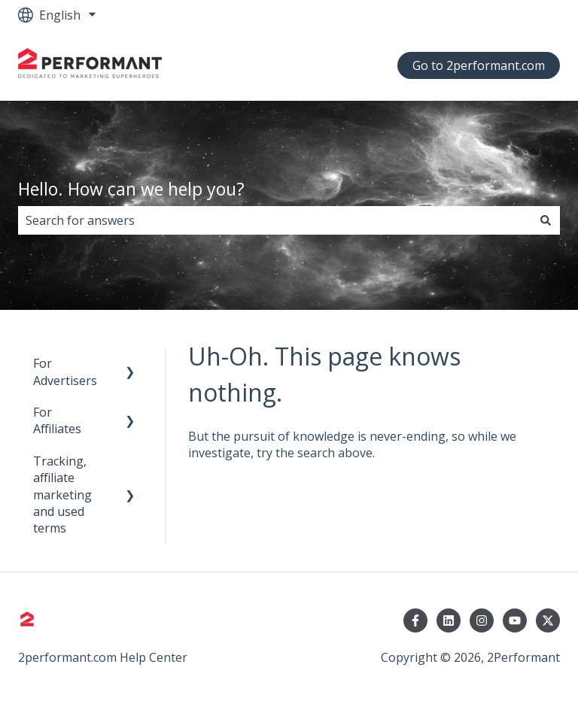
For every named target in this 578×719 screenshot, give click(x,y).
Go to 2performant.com (478, 65)
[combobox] (274, 220)
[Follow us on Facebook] (415, 620)
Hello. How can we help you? (131, 189)
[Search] (545, 220)
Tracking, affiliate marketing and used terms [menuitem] (62, 495)
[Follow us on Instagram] (482, 620)
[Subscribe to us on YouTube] (515, 620)
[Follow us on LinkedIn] (449, 620)
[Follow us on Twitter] (548, 620)
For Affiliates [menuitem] (57, 420)
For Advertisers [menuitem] (65, 371)
